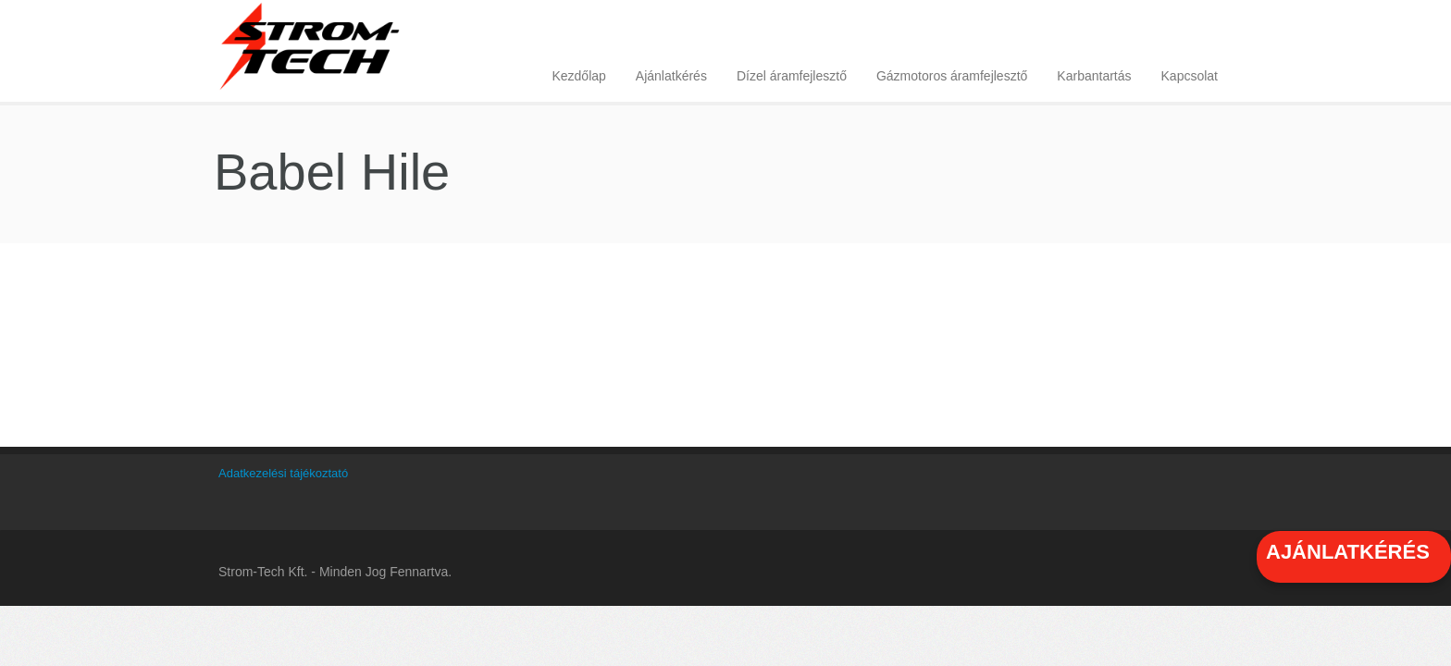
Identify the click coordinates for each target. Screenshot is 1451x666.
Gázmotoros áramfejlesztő (951, 75)
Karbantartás (1094, 75)
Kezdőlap (578, 75)
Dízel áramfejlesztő (792, 75)
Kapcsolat (1189, 75)
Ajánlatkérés (671, 75)
